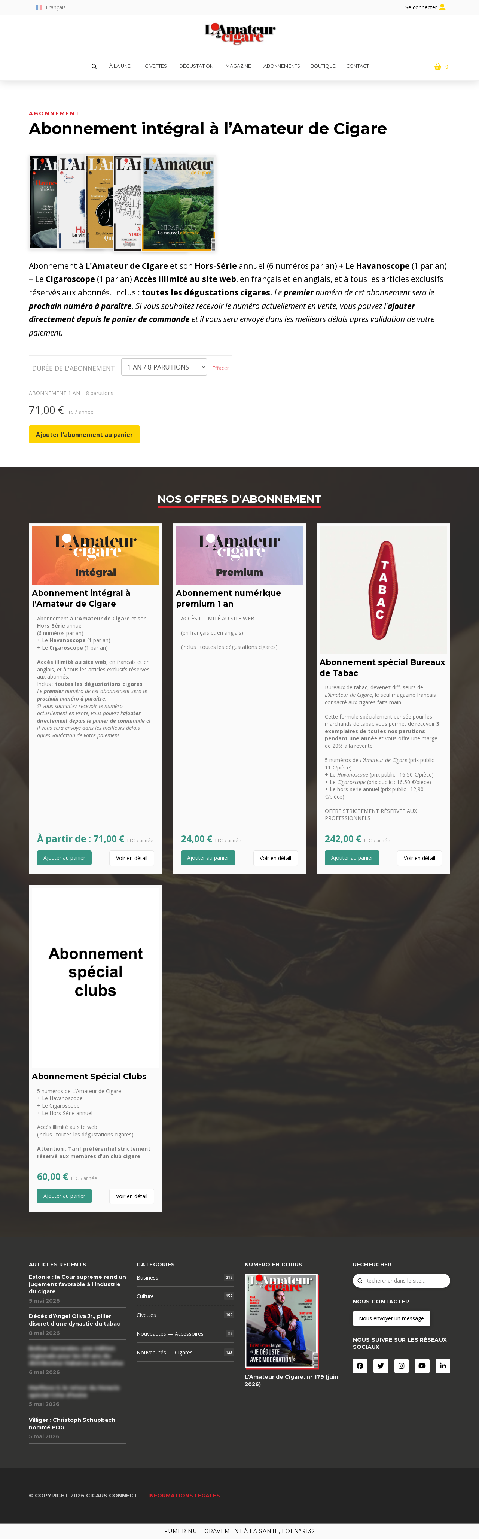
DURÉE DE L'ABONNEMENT (73, 368)
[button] (94, 67)
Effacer (220, 367)
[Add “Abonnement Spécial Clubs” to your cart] (64, 1196)
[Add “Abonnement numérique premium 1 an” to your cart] (208, 857)
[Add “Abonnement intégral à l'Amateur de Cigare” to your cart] (64, 857)
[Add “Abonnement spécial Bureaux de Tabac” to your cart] (352, 857)
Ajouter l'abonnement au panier (84, 435)
